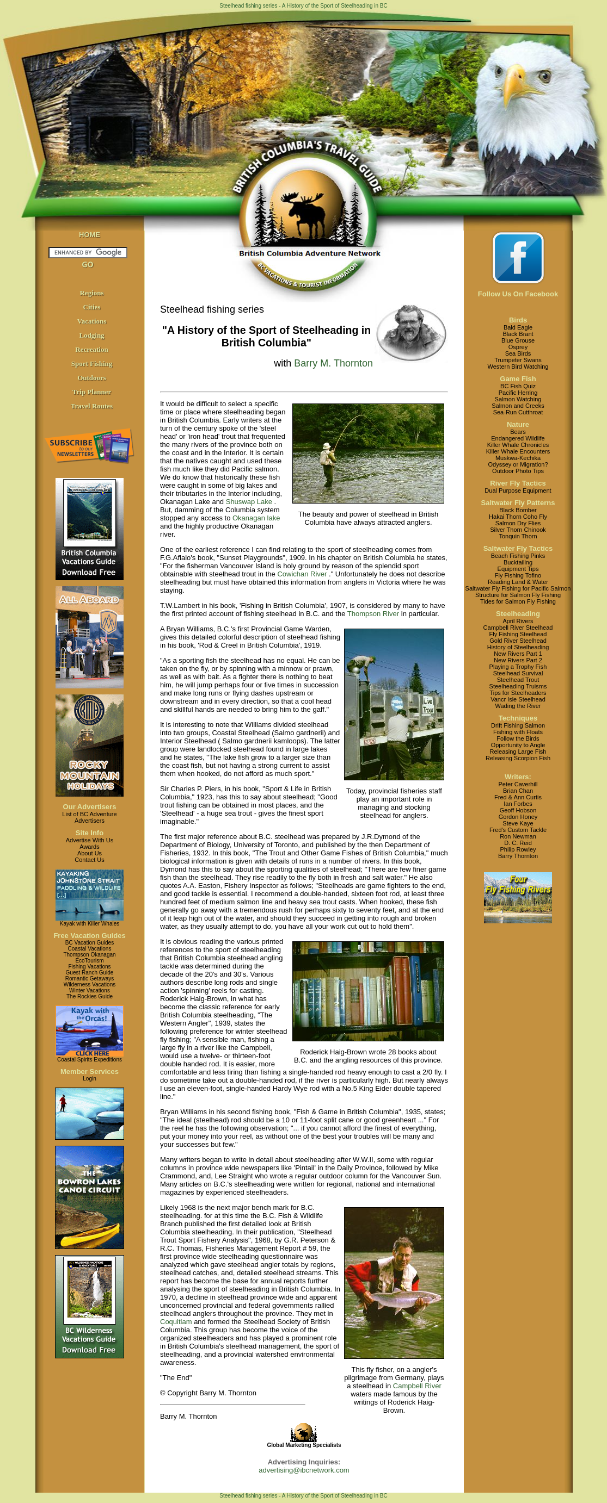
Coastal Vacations (90, 949)
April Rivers (517, 621)
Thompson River (373, 614)
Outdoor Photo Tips (518, 471)
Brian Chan (518, 790)
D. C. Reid (518, 843)
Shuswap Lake (249, 502)
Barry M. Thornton (333, 363)
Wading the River (518, 706)
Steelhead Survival (518, 673)
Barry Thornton (518, 856)
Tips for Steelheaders (517, 693)
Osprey (518, 347)
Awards (89, 846)
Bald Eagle (518, 327)
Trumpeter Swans (517, 360)
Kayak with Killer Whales (89, 924)
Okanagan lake (256, 518)
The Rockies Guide (89, 996)
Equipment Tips (518, 569)
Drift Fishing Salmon (518, 725)
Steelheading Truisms (518, 686)
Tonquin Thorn (518, 536)
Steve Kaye (517, 823)
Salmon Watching (518, 399)
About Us (89, 853)
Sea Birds (518, 353)
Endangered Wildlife (517, 438)
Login (89, 1079)
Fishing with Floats (518, 732)
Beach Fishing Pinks (518, 555)
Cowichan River (302, 574)
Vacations (92, 321)
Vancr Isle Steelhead (517, 699)
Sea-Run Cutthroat (518, 412)
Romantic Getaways (89, 979)
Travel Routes (92, 406)
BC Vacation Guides (89, 943)
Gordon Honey (518, 816)
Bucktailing (518, 562)
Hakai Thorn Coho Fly (518, 516)
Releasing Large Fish (518, 751)
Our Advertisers (90, 807)
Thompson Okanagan (89, 955)
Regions (91, 293)
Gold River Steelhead (518, 640)
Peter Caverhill (517, 784)
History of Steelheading (518, 647)
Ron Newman (518, 836)
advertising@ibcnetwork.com (304, 1470)
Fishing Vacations (89, 967)
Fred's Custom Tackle (518, 830)
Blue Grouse (518, 340)
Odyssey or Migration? (518, 464)
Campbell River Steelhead (518, 627)
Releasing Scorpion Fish (518, 758)
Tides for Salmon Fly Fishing (518, 601)
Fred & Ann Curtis (518, 797)
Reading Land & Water (518, 582)
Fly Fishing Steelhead (518, 634)
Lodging (91, 335)
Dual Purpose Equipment (518, 490)
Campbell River (417, 1386)
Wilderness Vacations (89, 984)
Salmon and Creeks (518, 405)
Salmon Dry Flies (518, 523)
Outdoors (91, 378)
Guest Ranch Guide (90, 973)
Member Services (89, 1071)
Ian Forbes (518, 803)
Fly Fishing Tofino (518, 575)
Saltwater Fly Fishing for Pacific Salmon (518, 588)
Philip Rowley (518, 849)
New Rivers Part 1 (518, 653)
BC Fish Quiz (518, 386)
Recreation (91, 349)
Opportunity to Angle (518, 745)
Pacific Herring (518, 392)
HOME (89, 235)
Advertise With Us (89, 840)
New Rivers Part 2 (518, 660)
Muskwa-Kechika (518, 458)
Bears (518, 431)
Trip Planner (92, 392)
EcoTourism (89, 961)
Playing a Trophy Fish (518, 666)
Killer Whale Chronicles (518, 445)
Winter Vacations (89, 990)
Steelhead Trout (518, 679)
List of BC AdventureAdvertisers (89, 817)
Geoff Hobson (518, 810)
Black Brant (517, 334)
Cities (92, 307)
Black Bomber (517, 510)
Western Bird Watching (518, 366)
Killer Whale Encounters (518, 451)
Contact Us (89, 859)
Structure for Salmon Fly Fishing (518, 595)
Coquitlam (176, 1322)
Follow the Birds (517, 738)
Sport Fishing (92, 363)
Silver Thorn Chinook (518, 529)
